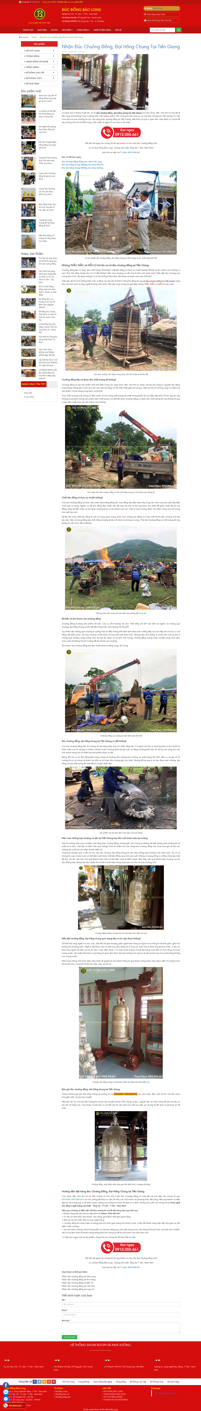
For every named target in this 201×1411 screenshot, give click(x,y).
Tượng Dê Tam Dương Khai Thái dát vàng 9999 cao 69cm (48, 160)
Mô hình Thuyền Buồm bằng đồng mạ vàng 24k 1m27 (47, 145)
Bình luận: (66, 1320)
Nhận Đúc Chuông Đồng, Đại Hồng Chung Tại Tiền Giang (121, 46)
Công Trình (83, 30)
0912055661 (158, 8)
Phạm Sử (65, 52)
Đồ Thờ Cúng (32, 51)
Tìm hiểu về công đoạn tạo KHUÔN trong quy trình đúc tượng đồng (48, 261)
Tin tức (54, 30)
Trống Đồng (31, 67)
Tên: (64, 1300)
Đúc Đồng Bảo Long (165, 1393)
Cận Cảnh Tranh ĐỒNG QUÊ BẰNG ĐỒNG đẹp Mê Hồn (47, 352)
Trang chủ (28, 30)
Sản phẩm (67, 30)
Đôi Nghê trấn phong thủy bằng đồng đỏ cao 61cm (47, 129)
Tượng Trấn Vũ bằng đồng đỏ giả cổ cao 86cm (47, 176)
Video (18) (28, 393)
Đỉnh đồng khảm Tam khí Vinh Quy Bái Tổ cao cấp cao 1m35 (47, 207)
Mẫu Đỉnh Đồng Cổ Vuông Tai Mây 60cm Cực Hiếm (47, 238)
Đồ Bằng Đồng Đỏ (63, 1397)
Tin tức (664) (29, 397)
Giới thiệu (42, 30)
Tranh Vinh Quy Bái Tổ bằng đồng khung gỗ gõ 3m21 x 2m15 (48, 98)
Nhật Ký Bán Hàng (102, 30)
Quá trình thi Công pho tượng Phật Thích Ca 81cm (48, 339)
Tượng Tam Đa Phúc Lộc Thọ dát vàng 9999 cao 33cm (47, 191)
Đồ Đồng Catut (61, 1391)
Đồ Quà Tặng (31, 84)
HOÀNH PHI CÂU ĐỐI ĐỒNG (116, 1400)
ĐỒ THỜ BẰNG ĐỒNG (113, 1397)
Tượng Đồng (32, 56)
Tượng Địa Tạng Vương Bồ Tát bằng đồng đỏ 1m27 (46, 223)
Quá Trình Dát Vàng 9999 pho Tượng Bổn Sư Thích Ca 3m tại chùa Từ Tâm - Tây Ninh (47, 276)
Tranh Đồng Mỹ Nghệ (36, 61)
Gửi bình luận (69, 1337)
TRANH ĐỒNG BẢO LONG (115, 1394)
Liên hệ (118, 30)
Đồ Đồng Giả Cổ (62, 1394)
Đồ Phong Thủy (33, 78)
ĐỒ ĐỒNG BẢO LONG (113, 1391)
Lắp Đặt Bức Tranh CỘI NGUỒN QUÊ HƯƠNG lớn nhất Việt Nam (48, 362)
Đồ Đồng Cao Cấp (34, 73)
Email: (65, 1310)
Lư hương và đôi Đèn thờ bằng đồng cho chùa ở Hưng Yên (47, 114)
